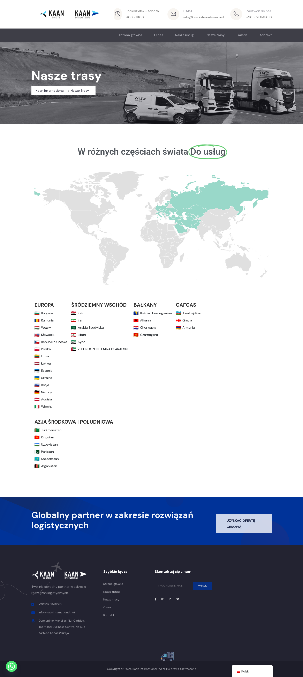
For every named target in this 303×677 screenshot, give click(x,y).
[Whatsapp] (11, 666)
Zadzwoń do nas (258, 11)
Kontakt (265, 35)
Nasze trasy (215, 35)
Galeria (242, 35)
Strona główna (130, 35)
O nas (158, 35)
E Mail (187, 11)
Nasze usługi (185, 35)
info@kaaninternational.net (203, 17)
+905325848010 (259, 17)
